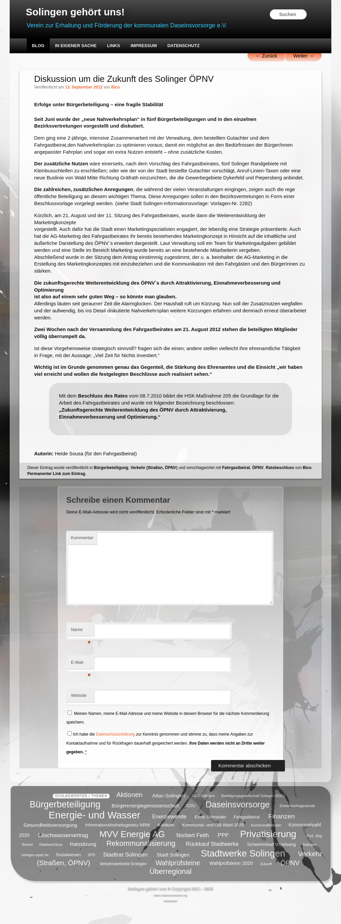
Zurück (265, 56)
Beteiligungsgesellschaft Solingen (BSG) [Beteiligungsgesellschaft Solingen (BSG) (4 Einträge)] (253, 813)
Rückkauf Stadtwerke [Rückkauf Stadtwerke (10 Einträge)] (212, 861)
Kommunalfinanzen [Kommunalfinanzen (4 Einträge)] (266, 842)
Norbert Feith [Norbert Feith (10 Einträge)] (192, 853)
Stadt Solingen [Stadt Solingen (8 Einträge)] (173, 872)
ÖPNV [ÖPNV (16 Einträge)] (290, 880)
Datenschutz (184, 45)
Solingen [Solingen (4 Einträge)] (310, 862)
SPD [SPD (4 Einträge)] (91, 872)
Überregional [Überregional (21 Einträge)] (170, 889)
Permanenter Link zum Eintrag (57, 491)
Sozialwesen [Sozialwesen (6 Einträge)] (68, 872)
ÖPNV (258, 485)
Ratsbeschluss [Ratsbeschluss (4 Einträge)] (50, 862)
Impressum (144, 45)
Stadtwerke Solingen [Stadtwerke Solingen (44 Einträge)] (243, 870)
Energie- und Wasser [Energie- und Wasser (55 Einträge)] (94, 832)
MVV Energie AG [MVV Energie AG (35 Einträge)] (132, 851)
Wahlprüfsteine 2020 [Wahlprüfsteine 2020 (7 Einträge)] (231, 881)
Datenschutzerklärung (115, 752)
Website (79, 713)
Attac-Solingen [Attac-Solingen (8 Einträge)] (168, 812)
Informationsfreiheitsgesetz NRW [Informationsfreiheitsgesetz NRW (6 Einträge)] (117, 842)
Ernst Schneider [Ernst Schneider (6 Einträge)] (210, 834)
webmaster (170, 918)
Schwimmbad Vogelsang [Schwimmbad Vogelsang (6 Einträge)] (271, 861)
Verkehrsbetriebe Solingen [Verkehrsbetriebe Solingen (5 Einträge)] (123, 881)
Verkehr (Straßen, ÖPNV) (154, 485)
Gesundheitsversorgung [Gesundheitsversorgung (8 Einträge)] (50, 842)
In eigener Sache (76, 45)
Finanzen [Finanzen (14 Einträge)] (282, 833)
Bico (116, 88)
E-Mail (81, 682)
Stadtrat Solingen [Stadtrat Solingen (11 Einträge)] (125, 871)
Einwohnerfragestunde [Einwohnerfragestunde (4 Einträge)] (297, 823)
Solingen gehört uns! (76, 12)
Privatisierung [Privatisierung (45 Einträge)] (268, 851)
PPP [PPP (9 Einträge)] (223, 853)
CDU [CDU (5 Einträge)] (191, 823)
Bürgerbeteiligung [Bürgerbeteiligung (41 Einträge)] (65, 821)
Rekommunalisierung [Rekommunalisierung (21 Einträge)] (140, 861)
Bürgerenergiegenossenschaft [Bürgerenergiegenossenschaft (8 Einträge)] (145, 822)
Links (114, 45)
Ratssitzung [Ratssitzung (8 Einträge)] (83, 861)
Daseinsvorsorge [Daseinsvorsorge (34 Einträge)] (238, 821)
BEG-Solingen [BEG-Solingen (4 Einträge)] (203, 813)
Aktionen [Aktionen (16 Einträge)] (130, 812)
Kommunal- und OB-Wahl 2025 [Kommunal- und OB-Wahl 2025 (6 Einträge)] (213, 842)
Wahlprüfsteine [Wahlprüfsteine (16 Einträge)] (178, 880)
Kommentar (82, 556)
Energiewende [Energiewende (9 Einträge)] (169, 834)
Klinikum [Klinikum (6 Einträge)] (166, 842)
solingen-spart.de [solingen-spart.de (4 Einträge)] (35, 872)
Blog (38, 45)
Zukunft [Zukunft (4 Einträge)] (266, 881)
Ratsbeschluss (280, 485)
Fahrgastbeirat (236, 485)
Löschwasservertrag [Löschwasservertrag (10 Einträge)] (63, 853)
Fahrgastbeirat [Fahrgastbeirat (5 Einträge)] (247, 834)
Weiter (302, 56)
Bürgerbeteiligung (112, 485)
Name (81, 649)
